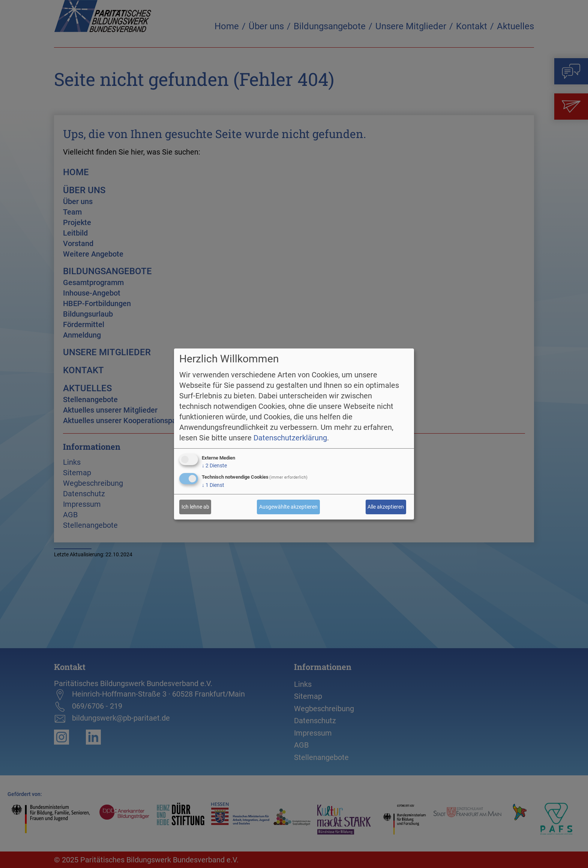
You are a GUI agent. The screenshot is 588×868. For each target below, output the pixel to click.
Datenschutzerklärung (290, 437)
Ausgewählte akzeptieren (288, 507)
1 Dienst (213, 485)
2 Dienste (214, 466)
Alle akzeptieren (386, 507)
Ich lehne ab (195, 507)
